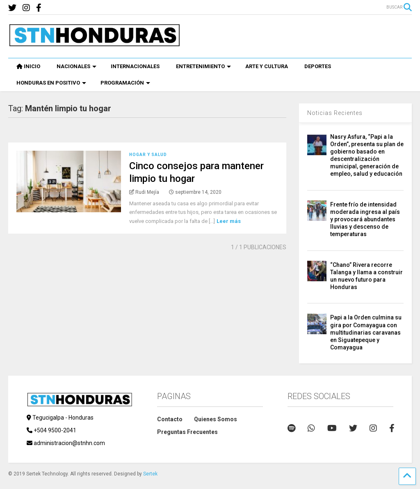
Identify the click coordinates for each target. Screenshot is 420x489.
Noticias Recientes (335, 113)
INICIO (28, 66)
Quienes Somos (215, 419)
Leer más (229, 221)
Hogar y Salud (148, 154)
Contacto (170, 419)
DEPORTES (317, 66)
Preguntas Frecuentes (187, 432)
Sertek (150, 474)
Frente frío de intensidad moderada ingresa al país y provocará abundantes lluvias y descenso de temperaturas (365, 219)
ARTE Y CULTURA (266, 66)
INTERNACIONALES (135, 66)
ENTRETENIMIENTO (203, 66)
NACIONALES (76, 66)
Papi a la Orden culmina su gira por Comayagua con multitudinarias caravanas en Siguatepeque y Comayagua (366, 332)
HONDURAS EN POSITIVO (51, 83)
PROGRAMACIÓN (125, 83)
